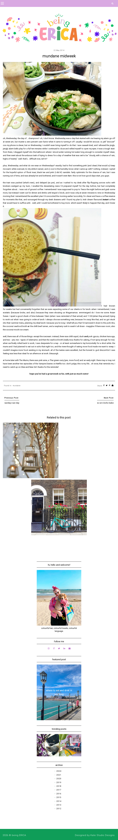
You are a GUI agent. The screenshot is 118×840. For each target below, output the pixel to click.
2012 (58, 809)
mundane (16, 385)
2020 (58, 779)
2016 (58, 794)
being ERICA (19, 835)
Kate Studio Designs (102, 835)
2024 (58, 771)
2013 (58, 805)
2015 (58, 797)
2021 (58, 775)
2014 (58, 801)
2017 (58, 790)
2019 (58, 782)
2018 (58, 786)
